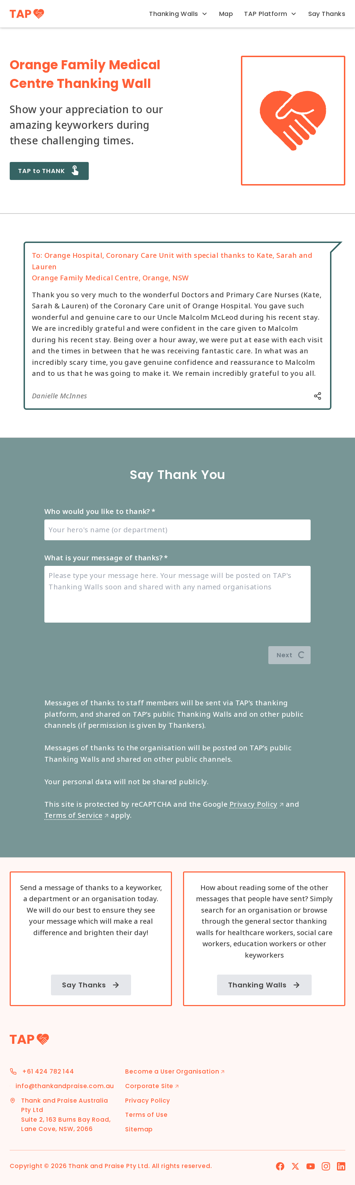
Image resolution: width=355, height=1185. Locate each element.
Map (226, 13)
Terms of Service (76, 815)
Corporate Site (152, 1086)
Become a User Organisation (175, 1071)
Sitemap (139, 1129)
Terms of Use (146, 1115)
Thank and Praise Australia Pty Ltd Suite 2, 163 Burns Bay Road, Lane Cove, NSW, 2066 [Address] (66, 1114)
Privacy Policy (257, 804)
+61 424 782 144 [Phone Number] (48, 1071)
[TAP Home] (27, 14)
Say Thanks (327, 13)
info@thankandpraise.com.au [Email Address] (65, 1086)
